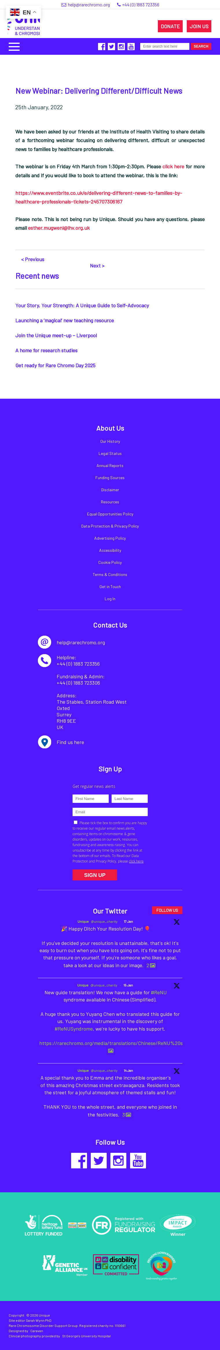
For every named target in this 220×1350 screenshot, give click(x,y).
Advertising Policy (110, 538)
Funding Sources (110, 477)
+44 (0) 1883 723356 (140, 4)
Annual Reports (110, 465)
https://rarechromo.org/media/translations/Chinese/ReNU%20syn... (115, 1043)
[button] (14, 46)
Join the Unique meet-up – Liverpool (56, 335)
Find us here (70, 742)
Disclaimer (110, 489)
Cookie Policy (110, 562)
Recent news (37, 275)
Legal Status (110, 453)
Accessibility (110, 550)
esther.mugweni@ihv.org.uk (59, 228)
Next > (97, 265)
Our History (110, 441)
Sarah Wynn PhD (38, 1320)
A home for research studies (46, 350)
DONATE (170, 26)
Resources (110, 501)
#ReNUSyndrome (74, 1028)
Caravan (36, 1331)
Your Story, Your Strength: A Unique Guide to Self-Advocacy (82, 305)
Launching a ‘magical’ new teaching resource (64, 320)
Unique (83, 921)
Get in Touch (110, 586)
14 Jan (128, 1070)
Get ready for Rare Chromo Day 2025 (55, 365)
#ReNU (159, 992)
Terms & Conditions (110, 574)
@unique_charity (104, 921)
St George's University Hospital (86, 1336)
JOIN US (199, 26)
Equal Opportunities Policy (110, 513)
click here (173, 166)
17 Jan (128, 921)
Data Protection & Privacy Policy (110, 526)
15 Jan (128, 985)
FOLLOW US (167, 910)
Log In (110, 598)
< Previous (32, 259)
